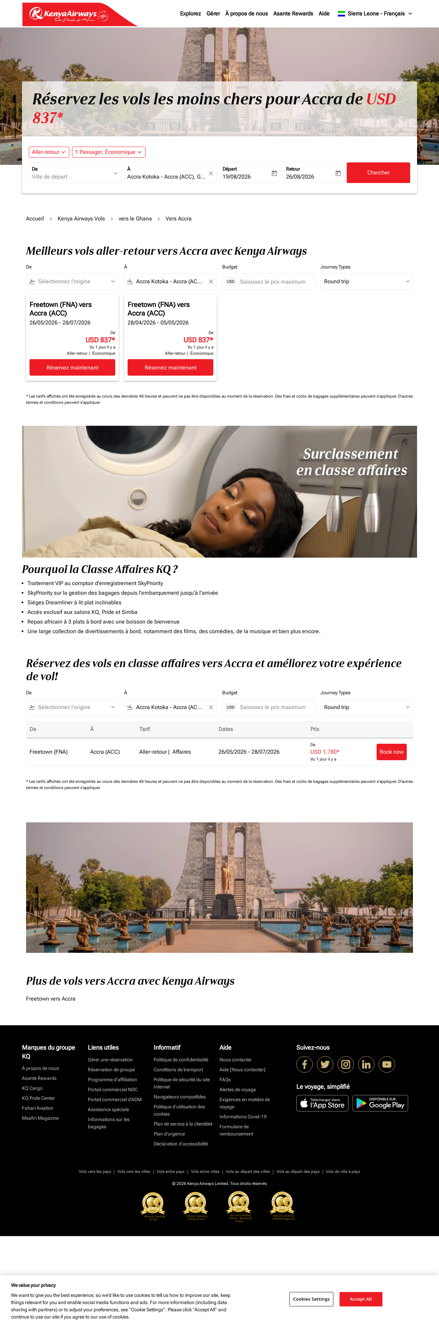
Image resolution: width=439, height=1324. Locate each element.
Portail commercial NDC (113, 1177)
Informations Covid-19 (243, 1204)
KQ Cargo (32, 1176)
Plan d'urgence (169, 1221)
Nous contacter (236, 1147)
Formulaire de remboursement (236, 1218)
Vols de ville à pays (343, 1259)
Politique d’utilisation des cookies (179, 1198)
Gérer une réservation (110, 1147)
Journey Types (335, 267)
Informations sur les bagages (109, 1211)
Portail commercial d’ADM (115, 1187)
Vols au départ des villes (248, 1259)
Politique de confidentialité (181, 1147)
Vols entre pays (171, 1259)
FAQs (225, 1167)
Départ (230, 169)
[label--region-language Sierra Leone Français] (375, 13)
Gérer (213, 13)
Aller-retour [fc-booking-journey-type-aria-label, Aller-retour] (45, 152)
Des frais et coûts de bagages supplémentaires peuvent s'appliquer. (336, 396)
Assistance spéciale (108, 1197)
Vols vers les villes (133, 1259)
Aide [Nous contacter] (242, 1157)
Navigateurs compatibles (180, 1184)
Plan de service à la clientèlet (183, 1211)
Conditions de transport (178, 1157)
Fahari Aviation (38, 1196)
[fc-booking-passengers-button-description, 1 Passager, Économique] (105, 152)
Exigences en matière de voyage (245, 1191)
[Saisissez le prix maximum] (273, 281)
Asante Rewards (293, 13)
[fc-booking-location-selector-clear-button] (211, 173)
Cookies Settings (311, 1299)
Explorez (190, 13)
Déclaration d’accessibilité (181, 1231)
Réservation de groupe (111, 1157)
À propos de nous (246, 13)
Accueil (35, 218)
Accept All (361, 1299)
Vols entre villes (205, 1259)
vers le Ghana (135, 218)
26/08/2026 (300, 176)
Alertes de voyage (238, 1177)
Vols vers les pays (95, 1259)
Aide (324, 13)
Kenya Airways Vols (81, 218)
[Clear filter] (210, 281)
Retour (293, 169)
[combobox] (71, 177)
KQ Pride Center (38, 1186)
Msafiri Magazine (40, 1206)
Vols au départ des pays (298, 1259)
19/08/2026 (237, 176)
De (34, 169)
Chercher (378, 172)
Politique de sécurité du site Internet (182, 1171)
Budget (229, 267)
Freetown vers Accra (50, 1086)
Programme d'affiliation (112, 1167)
